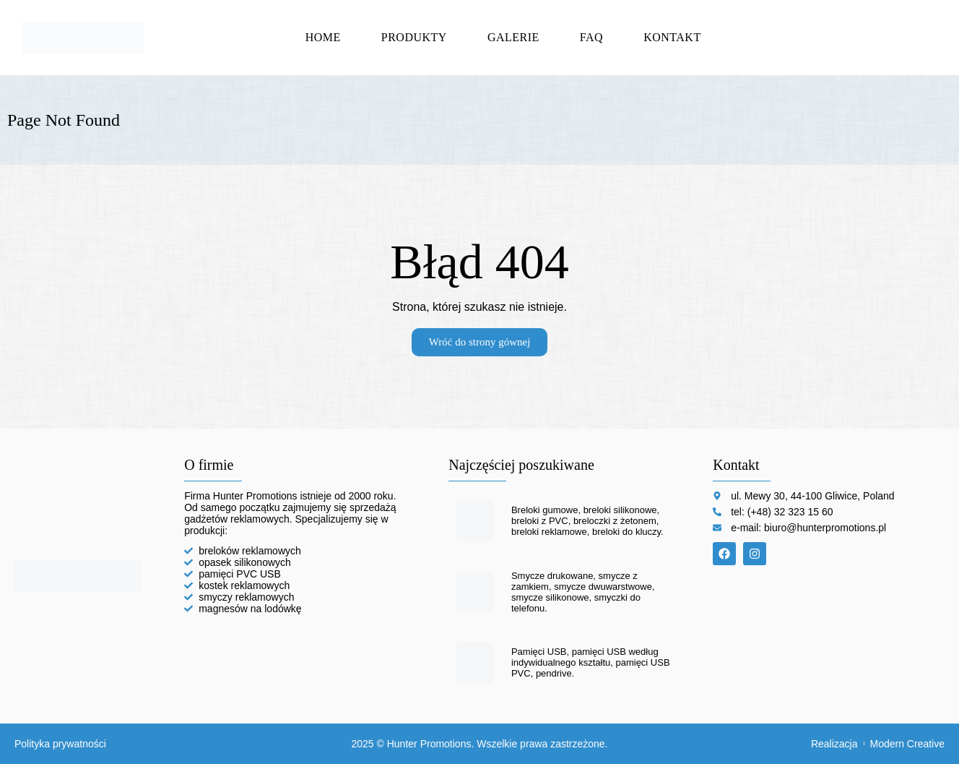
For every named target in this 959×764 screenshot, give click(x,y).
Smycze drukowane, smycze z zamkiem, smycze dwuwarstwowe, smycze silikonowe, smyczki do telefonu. (583, 592)
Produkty (414, 37)
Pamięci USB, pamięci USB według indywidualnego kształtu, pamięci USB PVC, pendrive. (590, 662)
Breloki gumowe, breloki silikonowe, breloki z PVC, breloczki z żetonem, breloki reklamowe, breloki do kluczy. (587, 521)
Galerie (513, 37)
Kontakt (672, 37)
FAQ (591, 37)
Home (323, 37)
